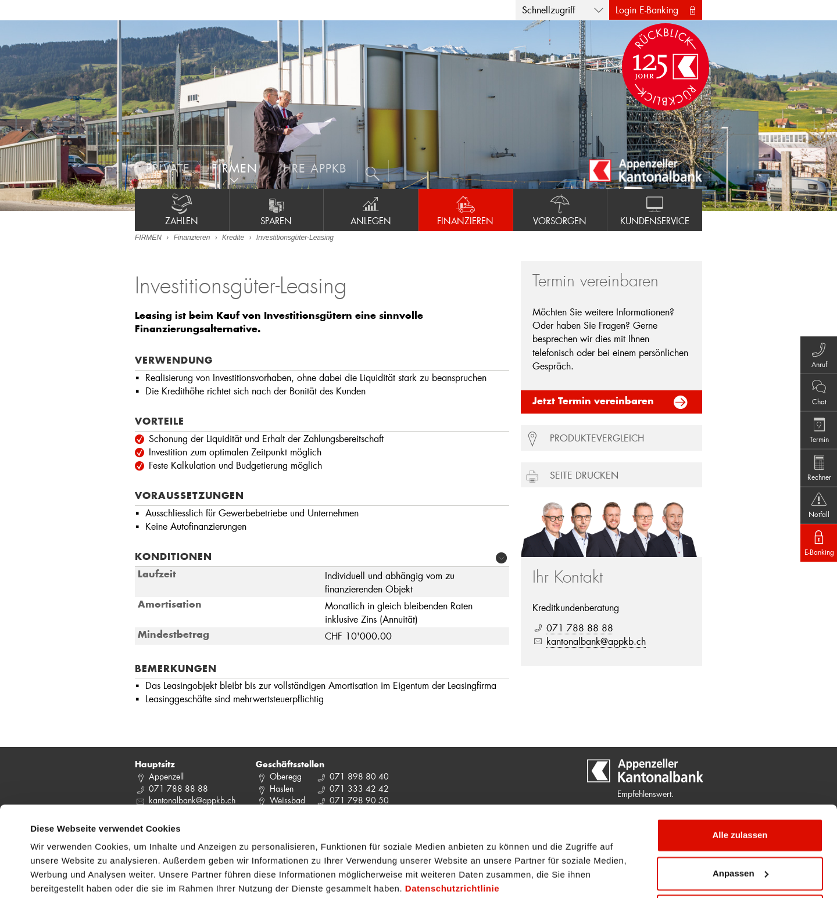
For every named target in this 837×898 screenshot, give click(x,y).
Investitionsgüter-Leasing (295, 238)
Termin (814, 427)
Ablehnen (740, 866)
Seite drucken (584, 475)
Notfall (814, 513)
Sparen (277, 210)
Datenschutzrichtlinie (452, 843)
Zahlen (182, 210)
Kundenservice (654, 210)
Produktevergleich (597, 438)
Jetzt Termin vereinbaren (593, 402)
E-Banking (814, 556)
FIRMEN (148, 238)
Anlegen (371, 210)
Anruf (814, 341)
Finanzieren (466, 210)
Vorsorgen (560, 210)
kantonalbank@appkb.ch (596, 641)
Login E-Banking (647, 9)
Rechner (814, 470)
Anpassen (740, 827)
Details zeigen (59, 875)
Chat (814, 384)
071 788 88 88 (579, 628)
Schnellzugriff (548, 9)
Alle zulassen (739, 790)
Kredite (233, 238)
